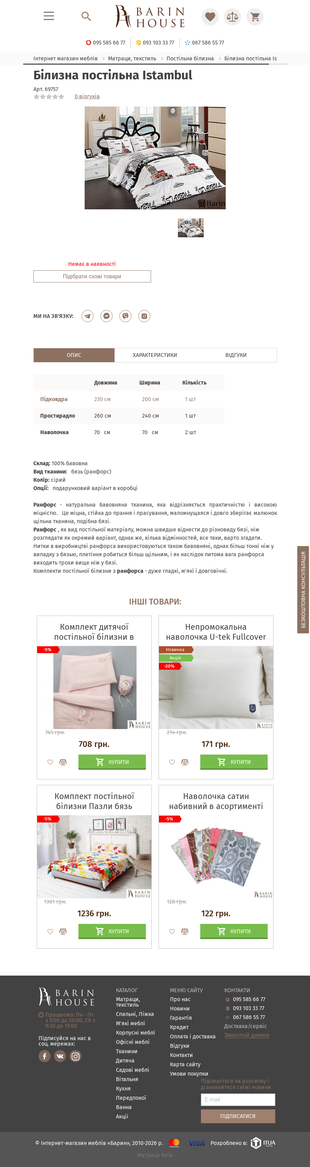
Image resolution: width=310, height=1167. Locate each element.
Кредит (179, 1027)
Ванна (124, 1107)
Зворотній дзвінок (246, 1035)
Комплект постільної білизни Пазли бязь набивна (94, 806)
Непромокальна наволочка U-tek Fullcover (216, 632)
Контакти (181, 1055)
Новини (180, 1009)
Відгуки (180, 1046)
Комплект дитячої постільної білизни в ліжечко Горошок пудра (94, 637)
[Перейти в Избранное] (210, 17)
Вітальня (127, 1080)
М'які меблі (130, 1024)
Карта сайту (185, 1065)
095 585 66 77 (249, 999)
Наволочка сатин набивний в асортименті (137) (216, 806)
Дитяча (125, 1061)
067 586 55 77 (249, 1017)
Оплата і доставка (193, 1037)
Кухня (123, 1089)
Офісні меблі (133, 1042)
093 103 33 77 (248, 1008)
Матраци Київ (155, 1155)
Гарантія (181, 1018)
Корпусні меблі (135, 1033)
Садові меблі (132, 1070)
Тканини (127, 1052)
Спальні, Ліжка (135, 1014)
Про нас (180, 1000)
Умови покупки (189, 1074)
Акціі (122, 1117)
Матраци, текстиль (128, 1002)
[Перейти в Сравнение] (232, 17)
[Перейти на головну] (155, 16)
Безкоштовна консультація (303, 589)
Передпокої (131, 1098)
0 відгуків (87, 96)
